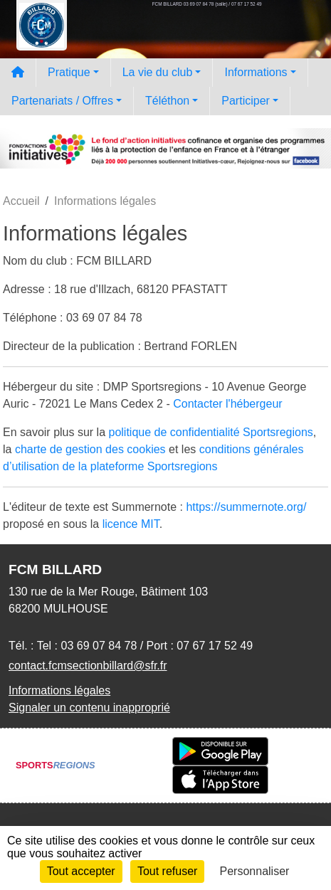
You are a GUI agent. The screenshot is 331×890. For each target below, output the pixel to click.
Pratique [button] (69, 72)
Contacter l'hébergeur (227, 404)
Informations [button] (255, 72)
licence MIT (131, 524)
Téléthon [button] (167, 101)
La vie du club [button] (157, 72)
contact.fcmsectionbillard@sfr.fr (88, 665)
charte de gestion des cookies (90, 449)
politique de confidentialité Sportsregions (211, 432)
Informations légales (59, 690)
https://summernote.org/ (246, 507)
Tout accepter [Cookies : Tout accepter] (81, 871)
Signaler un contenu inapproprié (89, 707)
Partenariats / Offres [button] (62, 101)
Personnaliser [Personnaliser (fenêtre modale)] (255, 871)
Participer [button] (245, 101)
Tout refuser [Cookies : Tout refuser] (167, 871)
